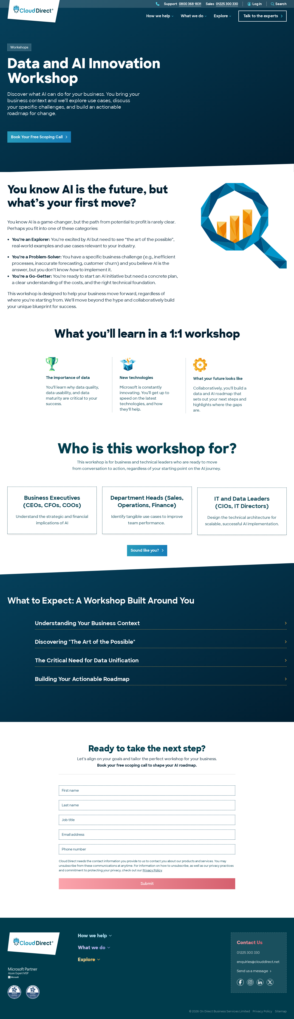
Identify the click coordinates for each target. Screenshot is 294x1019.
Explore (221, 16)
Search (281, 4)
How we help (158, 16)
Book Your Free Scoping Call (37, 137)
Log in (257, 4)
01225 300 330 (227, 4)
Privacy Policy (152, 870)
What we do (192, 16)
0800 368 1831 (190, 4)
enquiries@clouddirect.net (258, 962)
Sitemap (281, 1011)
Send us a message (254, 971)
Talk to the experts (263, 16)
